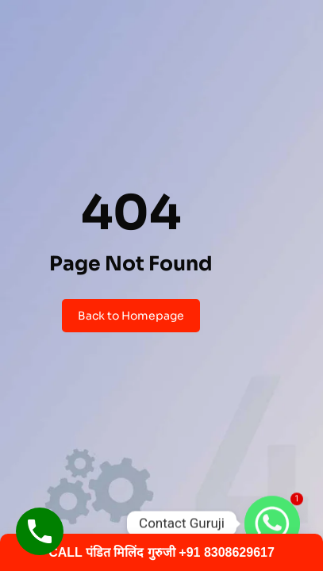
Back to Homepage (131, 315)
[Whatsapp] (272, 523)
